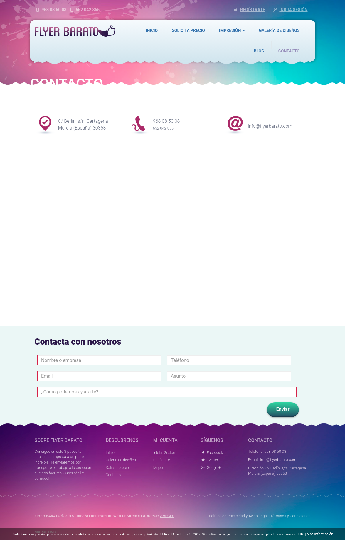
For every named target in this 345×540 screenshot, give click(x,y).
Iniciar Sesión (164, 452)
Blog (259, 51)
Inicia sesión (289, 9)
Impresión (232, 30)
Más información (320, 534)
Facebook (212, 452)
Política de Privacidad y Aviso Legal (238, 516)
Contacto (289, 51)
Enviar (283, 409)
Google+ (211, 467)
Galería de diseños (279, 30)
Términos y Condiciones (290, 516)
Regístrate (249, 9)
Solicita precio (188, 30)
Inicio (152, 30)
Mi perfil (159, 467)
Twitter (209, 460)
